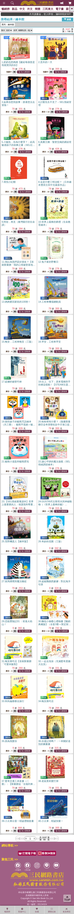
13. (16, 302)
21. (15, 461)
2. (45, 62)
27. (14, 581)
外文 (30, 8)
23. (18, 504)
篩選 (67, 19)
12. (48, 262)
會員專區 (67, 910)
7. (9, 182)
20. (55, 424)
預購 (6, 38)
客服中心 (22, 910)
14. (49, 302)
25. (15, 541)
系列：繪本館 (8, 24)
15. (18, 341)
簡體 (37, 8)
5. (18, 145)
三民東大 (47, 8)
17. (12, 381)
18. (54, 384)
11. (18, 265)
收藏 (37, 910)
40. (50, 821)
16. (49, 341)
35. (9, 741)
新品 (14, 8)
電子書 (60, 8)
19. (18, 424)
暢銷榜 (6, 8)
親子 (68, 8)
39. (18, 821)
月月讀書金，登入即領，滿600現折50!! (60, 14)
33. (13, 701)
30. (54, 624)
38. (48, 781)
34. (46, 701)
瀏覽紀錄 (52, 910)
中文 (22, 8)
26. (50, 541)
